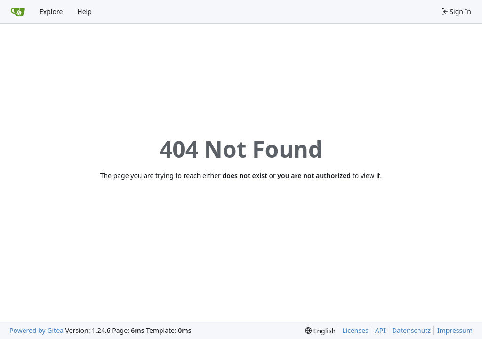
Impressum (455, 330)
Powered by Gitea (36, 330)
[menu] (320, 330)
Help (84, 11)
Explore (51, 11)
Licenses (355, 330)
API (380, 330)
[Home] (18, 11)
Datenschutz (411, 330)
